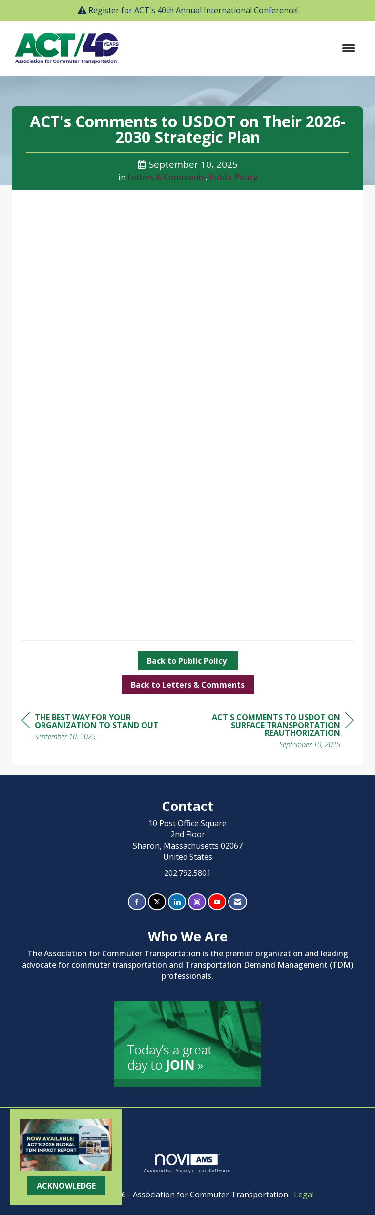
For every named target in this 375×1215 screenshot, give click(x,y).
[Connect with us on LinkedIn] (177, 902)
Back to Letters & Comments (188, 684)
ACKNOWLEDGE (66, 1185)
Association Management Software (187, 1163)
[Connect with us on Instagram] (197, 902)
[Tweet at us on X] (157, 902)
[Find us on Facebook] (137, 902)
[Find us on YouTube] (217, 902)
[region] (280, 732)
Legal (304, 1194)
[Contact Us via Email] (237, 902)
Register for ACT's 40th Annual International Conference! (193, 10)
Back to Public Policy (188, 660)
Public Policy (233, 176)
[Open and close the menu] (245, 48)
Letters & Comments (166, 176)
